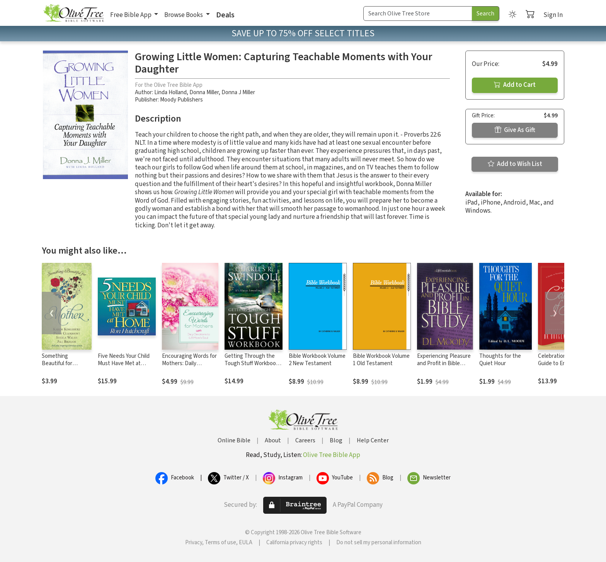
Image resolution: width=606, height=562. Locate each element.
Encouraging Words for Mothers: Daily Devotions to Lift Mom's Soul (189, 367)
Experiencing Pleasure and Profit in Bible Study (444, 363)
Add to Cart (515, 85)
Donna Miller (204, 92)
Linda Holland (170, 92)
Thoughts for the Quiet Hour (500, 359)
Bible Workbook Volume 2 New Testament (317, 359)
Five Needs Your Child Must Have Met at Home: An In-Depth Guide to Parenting (124, 367)
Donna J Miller (238, 92)
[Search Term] (417, 13)
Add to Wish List (515, 164)
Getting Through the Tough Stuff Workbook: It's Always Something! (252, 363)
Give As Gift (515, 130)
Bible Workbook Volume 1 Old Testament (381, 359)
